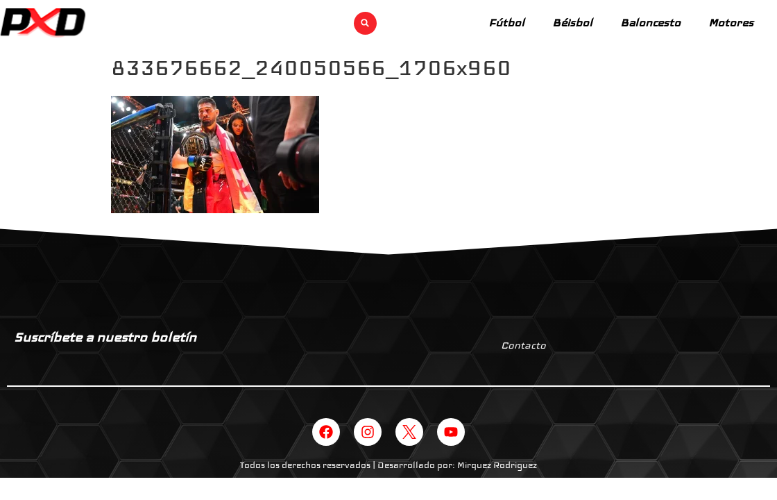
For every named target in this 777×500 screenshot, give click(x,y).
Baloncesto (650, 22)
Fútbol (506, 22)
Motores (730, 22)
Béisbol (572, 22)
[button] (365, 23)
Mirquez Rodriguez (497, 465)
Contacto (523, 345)
